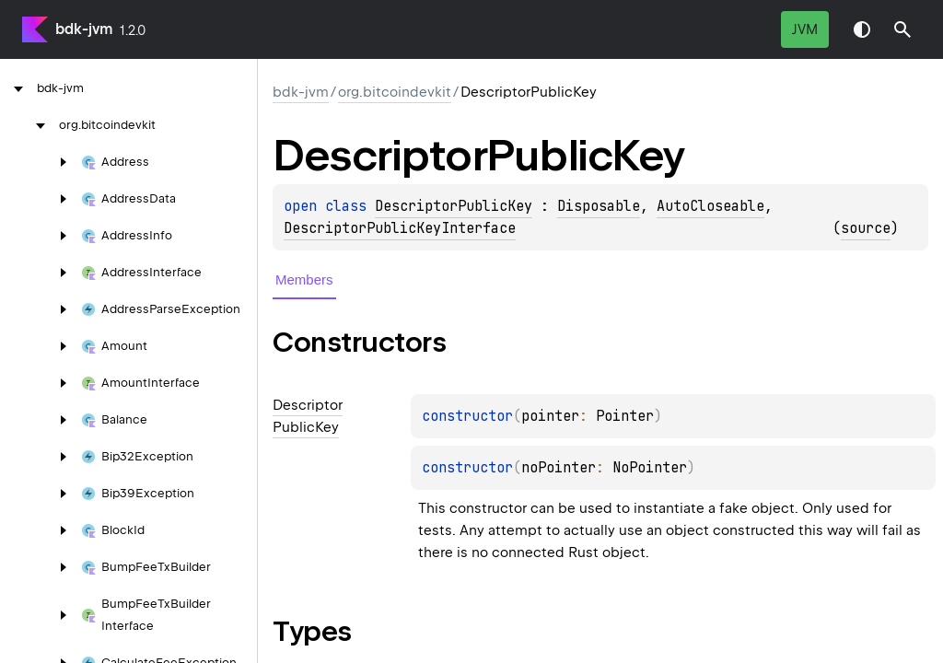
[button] (902, 29)
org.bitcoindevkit (394, 92)
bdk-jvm (83, 29)
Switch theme (862, 29)
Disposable (598, 206)
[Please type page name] (902, 29)
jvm (805, 29)
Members (304, 279)
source (866, 228)
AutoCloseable (710, 206)
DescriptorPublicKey (453, 206)
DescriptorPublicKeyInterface (400, 228)
